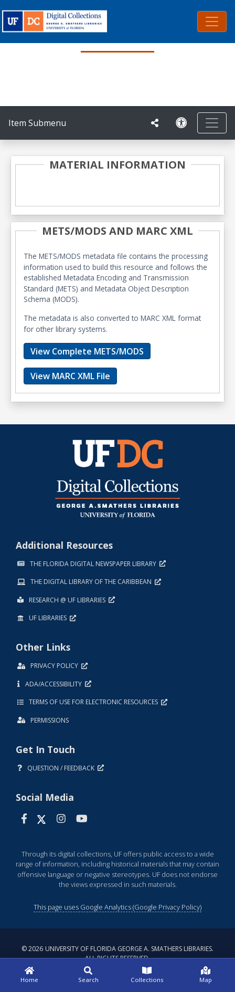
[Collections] (147, 975)
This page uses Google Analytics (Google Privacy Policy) (117, 907)
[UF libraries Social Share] (155, 123)
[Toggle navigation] (212, 21)
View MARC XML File (70, 376)
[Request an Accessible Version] (181, 123)
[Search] (88, 975)
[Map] (205, 975)
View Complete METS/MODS (87, 351)
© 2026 (117, 953)
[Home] (29, 975)
